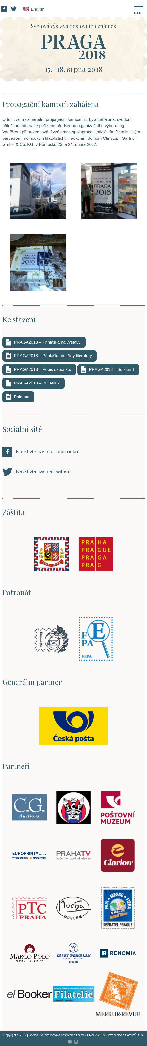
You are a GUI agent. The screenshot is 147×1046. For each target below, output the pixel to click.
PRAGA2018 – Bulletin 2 (37, 383)
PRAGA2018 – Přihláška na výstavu (47, 342)
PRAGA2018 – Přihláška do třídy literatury (53, 355)
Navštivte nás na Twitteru (43, 471)
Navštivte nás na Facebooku (47, 451)
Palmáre (21, 397)
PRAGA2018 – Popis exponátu (42, 369)
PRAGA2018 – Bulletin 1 (111, 369)
